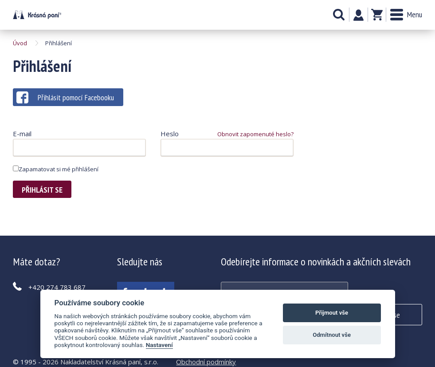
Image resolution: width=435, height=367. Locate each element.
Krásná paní (37, 15)
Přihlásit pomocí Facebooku (65, 97)
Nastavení (159, 344)
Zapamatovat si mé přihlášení (55, 169)
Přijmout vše (331, 312)
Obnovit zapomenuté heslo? (255, 134)
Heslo (170, 133)
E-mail (22, 133)
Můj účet (358, 15)
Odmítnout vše (332, 334)
